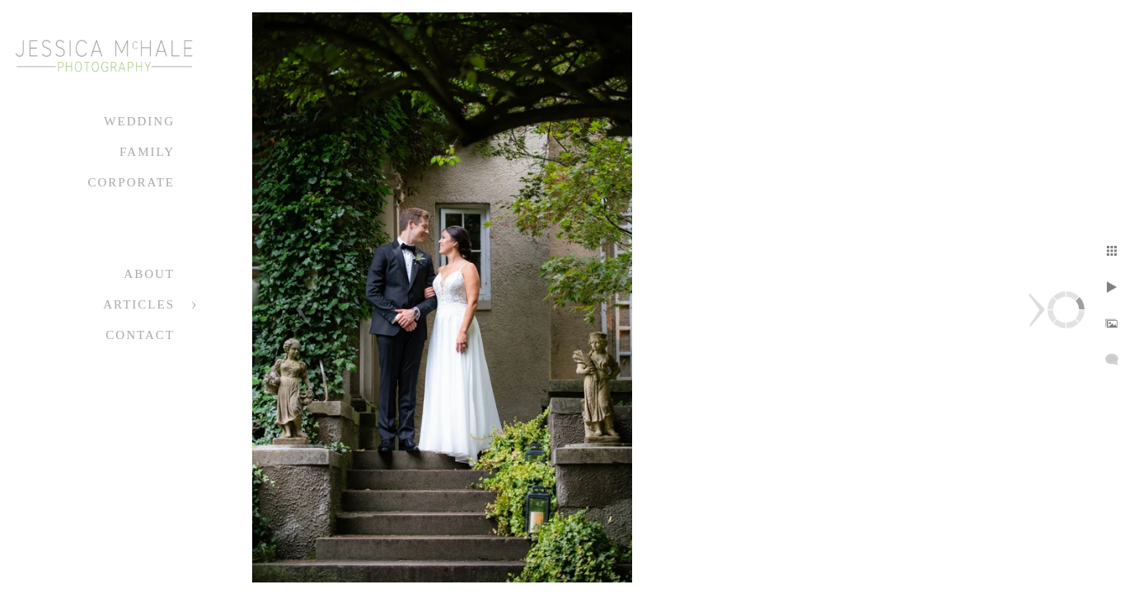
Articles (139, 304)
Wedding (139, 121)
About (149, 273)
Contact (140, 335)
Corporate (131, 182)
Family (147, 151)
